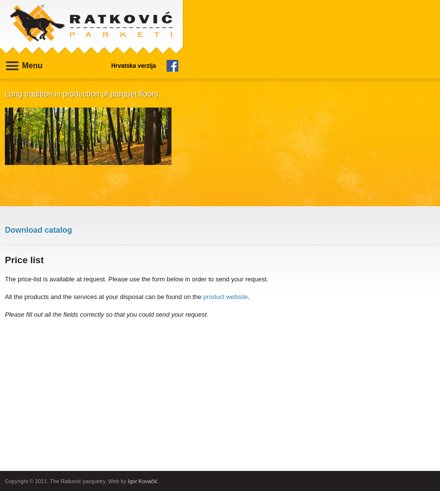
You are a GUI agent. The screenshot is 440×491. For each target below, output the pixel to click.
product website (225, 296)
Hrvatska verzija (133, 65)
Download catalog (38, 230)
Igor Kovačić (143, 481)
